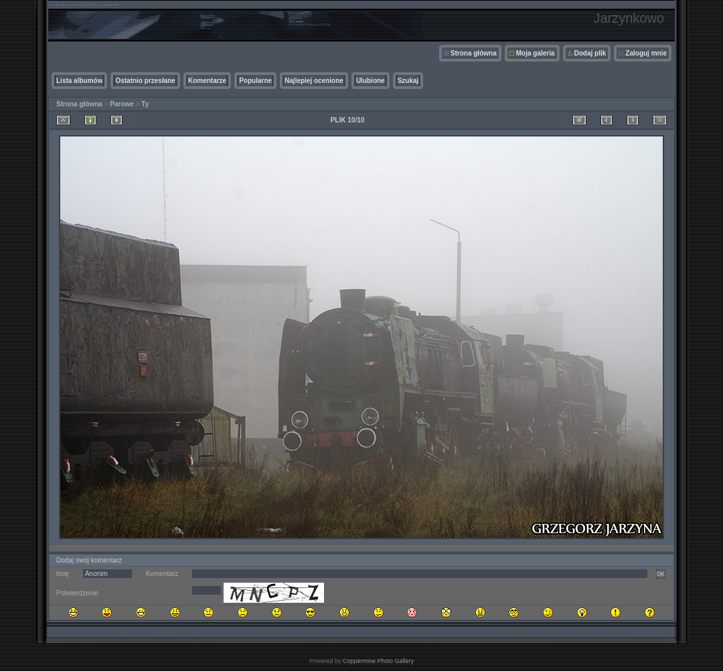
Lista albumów (79, 80)
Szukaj (408, 80)
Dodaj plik (590, 53)
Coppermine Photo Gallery (378, 661)
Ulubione (370, 80)
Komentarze (207, 80)
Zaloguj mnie (646, 53)
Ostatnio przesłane (145, 80)
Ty (145, 104)
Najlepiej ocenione (314, 80)
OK (661, 574)
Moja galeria (535, 53)
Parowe (122, 104)
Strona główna (474, 53)
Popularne (255, 80)
